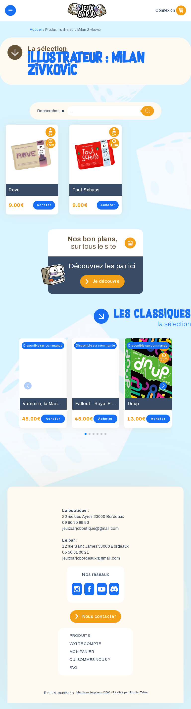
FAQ (73, 673)
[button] (163, 389)
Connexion (165, 12)
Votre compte (86, 648)
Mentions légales (83, 699)
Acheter (47, 209)
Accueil (36, 33)
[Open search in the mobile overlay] (110, 115)
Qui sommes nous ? (91, 665)
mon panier (82, 656)
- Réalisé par (132, 699)
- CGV (103, 699)
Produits (80, 640)
